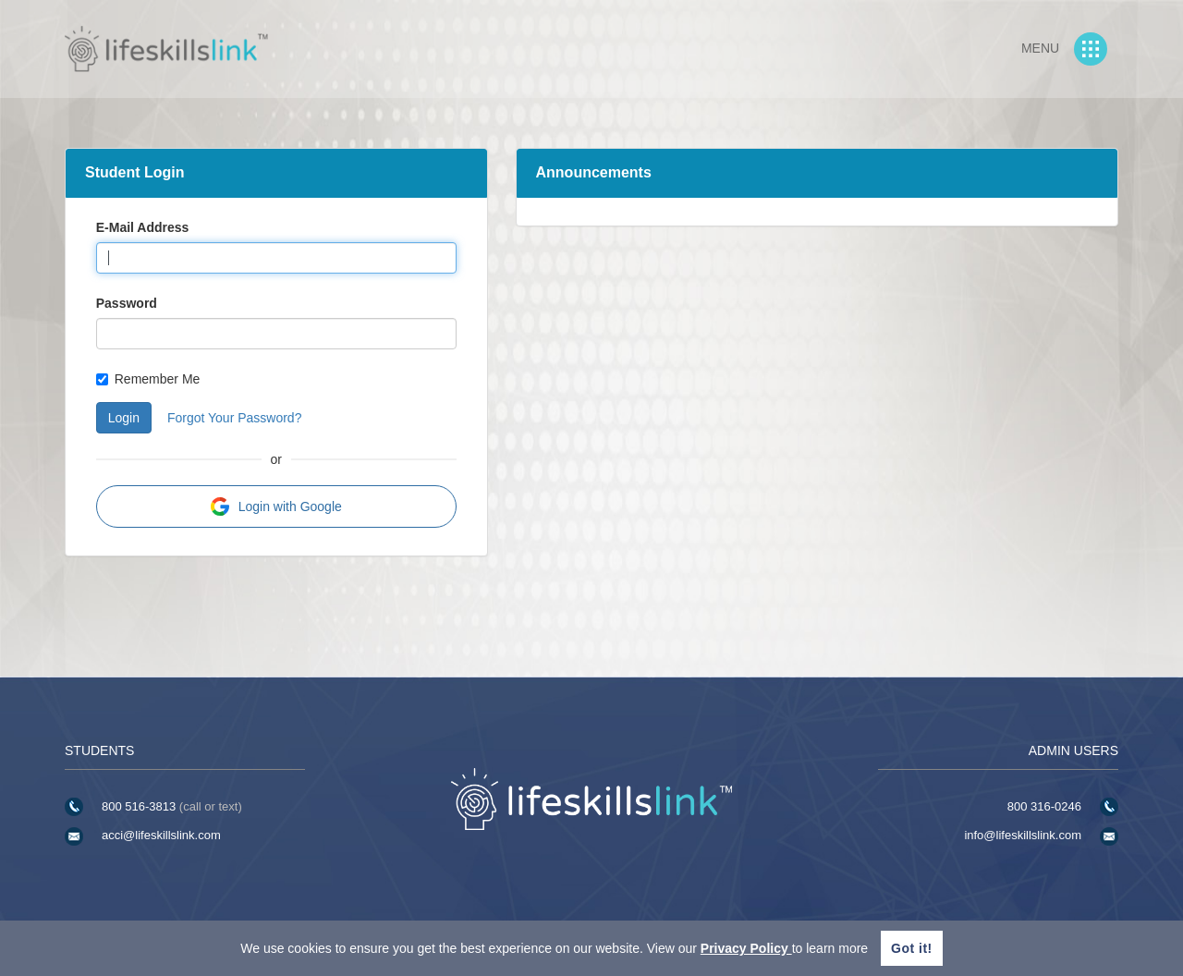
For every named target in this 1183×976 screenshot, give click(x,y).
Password (126, 303)
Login (124, 417)
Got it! (912, 948)
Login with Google (276, 506)
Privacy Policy (746, 948)
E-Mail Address (142, 227)
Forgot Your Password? (234, 417)
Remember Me (148, 379)
